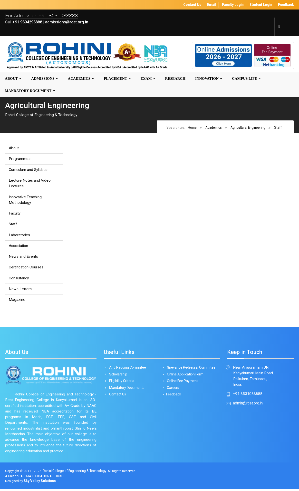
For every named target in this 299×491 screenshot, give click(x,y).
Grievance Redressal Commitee (190, 369)
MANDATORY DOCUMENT (28, 91)
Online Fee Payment (181, 383)
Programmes (20, 159)
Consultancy (19, 279)
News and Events (24, 257)
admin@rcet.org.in (248, 404)
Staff (278, 127)
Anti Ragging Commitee (126, 369)
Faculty (14, 214)
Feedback (173, 397)
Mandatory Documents (126, 390)
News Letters (20, 290)
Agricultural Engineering (248, 127)
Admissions (42, 79)
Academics (79, 79)
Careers (172, 390)
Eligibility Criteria (120, 383)
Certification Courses (26, 268)
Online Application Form (184, 376)
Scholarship (117, 376)
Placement (115, 79)
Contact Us (116, 397)
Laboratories (19, 235)
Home (192, 127)
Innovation (207, 79)
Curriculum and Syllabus (28, 170)
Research (175, 79)
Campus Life (244, 79)
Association (19, 246)
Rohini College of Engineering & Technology (75, 472)
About (11, 79)
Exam (146, 79)
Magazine (17, 300)
